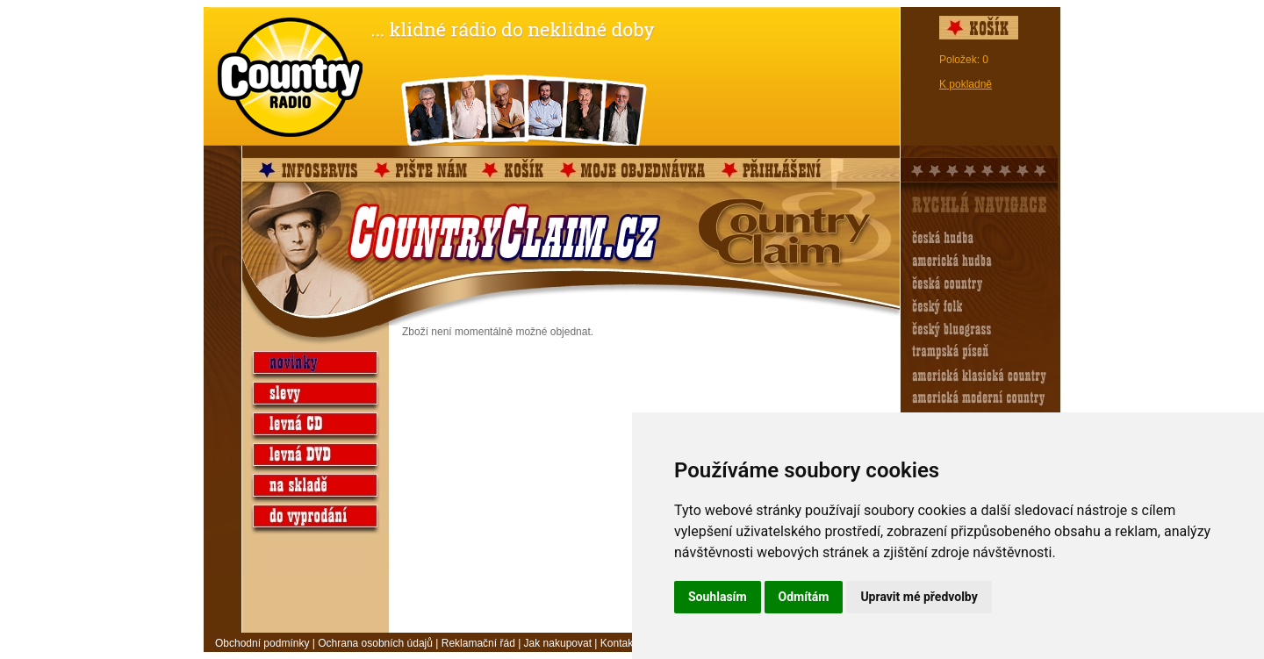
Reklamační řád (478, 643)
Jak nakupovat (558, 643)
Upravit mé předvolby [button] (918, 597)
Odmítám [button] (804, 597)
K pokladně (965, 84)
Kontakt (618, 643)
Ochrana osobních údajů (375, 643)
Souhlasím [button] (717, 597)
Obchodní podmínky (262, 643)
